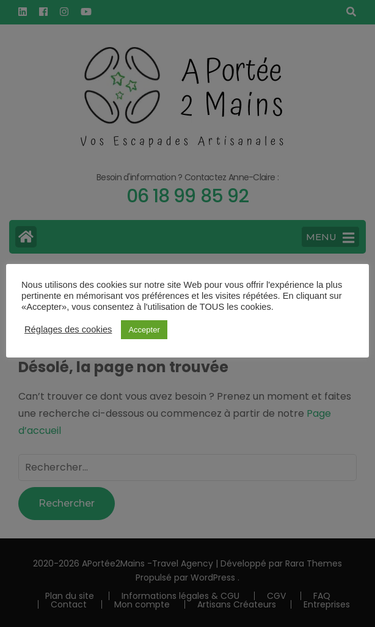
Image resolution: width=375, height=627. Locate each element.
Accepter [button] (143, 329)
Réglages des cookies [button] (68, 329)
